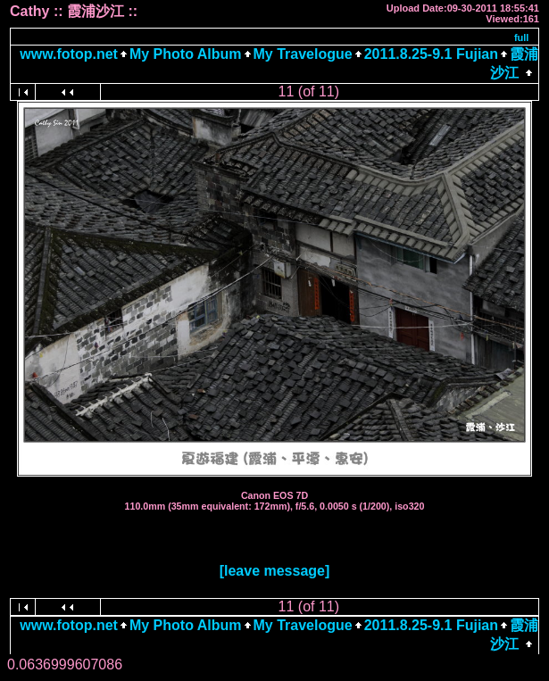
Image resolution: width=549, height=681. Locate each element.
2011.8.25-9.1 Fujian (431, 54)
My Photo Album (185, 54)
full (521, 37)
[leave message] (275, 570)
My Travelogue (303, 54)
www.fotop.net (69, 54)
